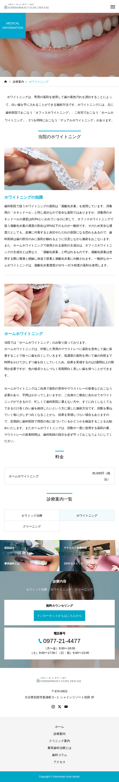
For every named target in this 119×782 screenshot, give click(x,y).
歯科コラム (59, 755)
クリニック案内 (59, 740)
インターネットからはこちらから (59, 615)
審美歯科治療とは (59, 748)
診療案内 (59, 733)
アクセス (59, 762)
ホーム (59, 726)
